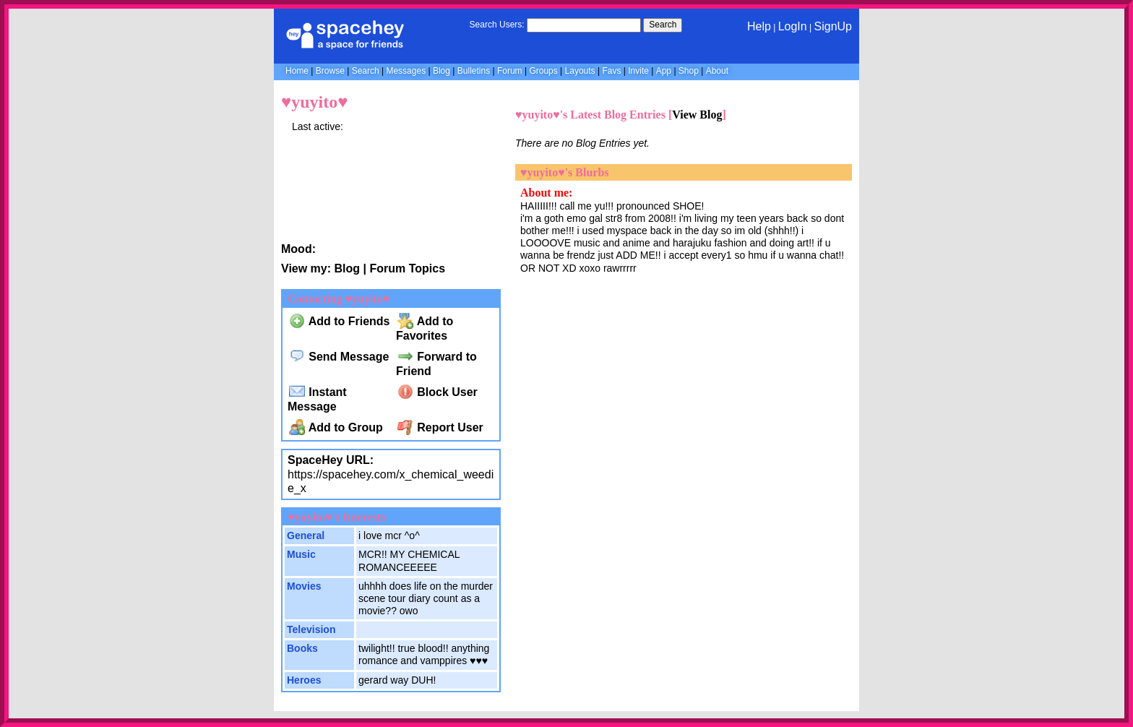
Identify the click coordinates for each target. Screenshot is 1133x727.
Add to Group (336, 427)
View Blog (697, 114)
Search (662, 25)
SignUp (833, 26)
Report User (440, 427)
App (663, 71)
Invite (638, 71)
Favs (611, 71)
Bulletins (473, 71)
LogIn (792, 26)
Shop (688, 71)
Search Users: (497, 25)
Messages (406, 71)
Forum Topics (407, 268)
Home (297, 71)
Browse (330, 71)
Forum (509, 71)
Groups (543, 71)
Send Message (339, 356)
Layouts (580, 71)
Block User (437, 392)
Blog (441, 71)
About (717, 71)
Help (759, 26)
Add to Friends (339, 321)
